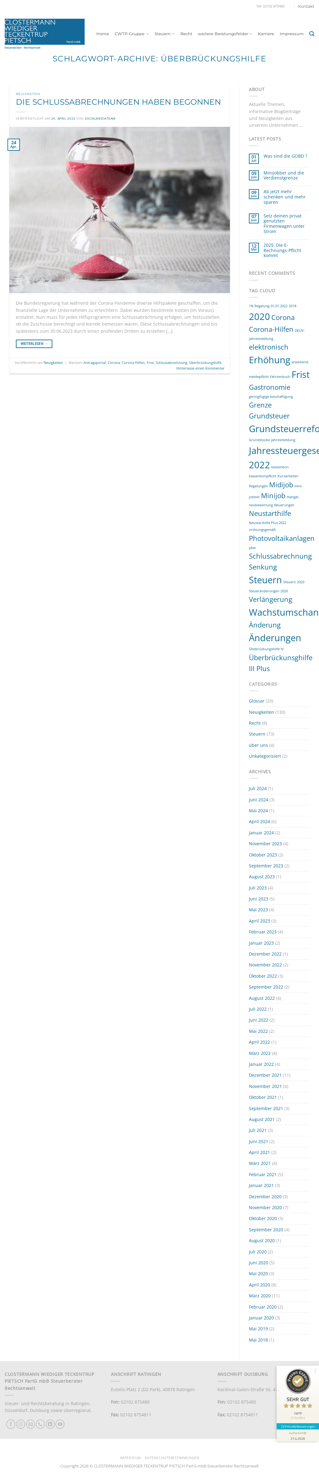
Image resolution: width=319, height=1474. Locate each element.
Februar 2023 (263, 932)
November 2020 (265, 1207)
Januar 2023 (261, 943)
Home (102, 33)
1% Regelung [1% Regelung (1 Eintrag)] (259, 306)
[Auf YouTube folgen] (59, 1424)
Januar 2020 (261, 1318)
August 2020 (262, 1240)
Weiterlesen (34, 343)
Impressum (292, 33)
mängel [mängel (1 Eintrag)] (292, 497)
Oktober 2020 (263, 1218)
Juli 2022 (258, 1009)
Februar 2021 (263, 1174)
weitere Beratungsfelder (225, 34)
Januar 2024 (261, 833)
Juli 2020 (258, 1252)
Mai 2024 (258, 810)
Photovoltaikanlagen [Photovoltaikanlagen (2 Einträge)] (282, 538)
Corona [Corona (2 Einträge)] (283, 317)
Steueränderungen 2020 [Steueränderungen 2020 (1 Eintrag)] (268, 591)
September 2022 (266, 987)
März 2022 (260, 1053)
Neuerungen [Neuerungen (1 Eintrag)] (284, 505)
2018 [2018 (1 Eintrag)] (292, 306)
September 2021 (266, 1108)
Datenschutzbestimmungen (172, 1458)
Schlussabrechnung (171, 362)
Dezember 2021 (265, 1075)
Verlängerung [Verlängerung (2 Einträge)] (270, 599)
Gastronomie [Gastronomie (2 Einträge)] (269, 387)
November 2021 (265, 1086)
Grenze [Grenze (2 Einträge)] (260, 404)
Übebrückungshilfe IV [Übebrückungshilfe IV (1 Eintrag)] (266, 649)
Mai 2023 (258, 910)
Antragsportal (94, 362)
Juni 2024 (258, 800)
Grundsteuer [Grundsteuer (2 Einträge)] (269, 415)
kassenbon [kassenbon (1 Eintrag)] (280, 467)
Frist (150, 362)
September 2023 (266, 866)
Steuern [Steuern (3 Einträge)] (265, 580)
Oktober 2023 (263, 855)
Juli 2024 (258, 788)
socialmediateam (100, 119)
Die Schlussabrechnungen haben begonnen (118, 102)
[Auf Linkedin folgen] (50, 1424)
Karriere (266, 33)
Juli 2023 (258, 888)
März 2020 (260, 1296)
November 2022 (265, 965)
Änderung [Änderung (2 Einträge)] (265, 624)
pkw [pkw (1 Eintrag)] (252, 548)
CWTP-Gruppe (132, 34)
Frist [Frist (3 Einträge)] (301, 374)
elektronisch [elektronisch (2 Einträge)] (268, 346)
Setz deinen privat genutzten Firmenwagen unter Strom (284, 223)
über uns (258, 745)
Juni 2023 (258, 899)
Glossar (256, 701)
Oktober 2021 (263, 1097)
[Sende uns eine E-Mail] (30, 1424)
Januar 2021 (261, 1185)
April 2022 (259, 1042)
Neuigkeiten (28, 94)
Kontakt (306, 6)
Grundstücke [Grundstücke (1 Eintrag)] (259, 440)
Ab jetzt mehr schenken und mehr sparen (285, 197)
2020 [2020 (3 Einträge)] (259, 316)
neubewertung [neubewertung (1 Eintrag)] (261, 505)
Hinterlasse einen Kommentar (200, 368)
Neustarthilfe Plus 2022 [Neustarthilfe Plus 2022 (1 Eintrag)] (267, 523)
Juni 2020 (258, 1263)
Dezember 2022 (265, 954)
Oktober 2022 (263, 976)
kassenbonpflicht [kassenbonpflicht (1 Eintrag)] (262, 476)
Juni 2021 (258, 1141)
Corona (114, 362)
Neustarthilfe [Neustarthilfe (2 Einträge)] (270, 513)
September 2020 (266, 1230)
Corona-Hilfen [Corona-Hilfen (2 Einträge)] (271, 329)
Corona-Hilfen (133, 362)
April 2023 (259, 921)
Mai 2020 (258, 1273)
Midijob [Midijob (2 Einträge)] (281, 484)
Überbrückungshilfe (205, 362)
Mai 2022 (258, 1031)
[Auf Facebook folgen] (10, 1424)
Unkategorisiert (265, 756)
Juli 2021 (258, 1130)
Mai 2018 (258, 1340)
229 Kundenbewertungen (298, 1426)
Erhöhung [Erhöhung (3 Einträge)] (269, 360)
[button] (311, 34)
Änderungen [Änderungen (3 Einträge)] (275, 638)
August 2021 (262, 1119)
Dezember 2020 (265, 1197)
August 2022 (262, 998)
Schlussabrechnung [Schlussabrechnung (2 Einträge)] (280, 556)
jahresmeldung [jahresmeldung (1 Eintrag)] (283, 440)
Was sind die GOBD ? (285, 156)
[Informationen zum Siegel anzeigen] (298, 1435)
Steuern (165, 34)
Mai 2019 (258, 1329)
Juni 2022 (258, 1020)
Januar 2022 (261, 1064)
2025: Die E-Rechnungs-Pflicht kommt (282, 250)
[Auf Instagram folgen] (20, 1424)
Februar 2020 (263, 1307)
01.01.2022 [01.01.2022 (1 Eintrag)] (279, 306)
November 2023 (265, 844)
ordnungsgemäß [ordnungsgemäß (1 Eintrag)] (262, 529)
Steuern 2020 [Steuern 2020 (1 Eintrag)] (293, 582)
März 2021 (260, 1163)
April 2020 (259, 1285)
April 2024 (259, 821)
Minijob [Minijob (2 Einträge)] (273, 495)
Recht (186, 33)
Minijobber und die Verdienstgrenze (284, 175)
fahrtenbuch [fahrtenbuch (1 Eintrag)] (280, 376)
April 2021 (259, 1152)
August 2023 (262, 877)
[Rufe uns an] (40, 1424)
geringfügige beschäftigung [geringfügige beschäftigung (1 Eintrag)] (271, 396)
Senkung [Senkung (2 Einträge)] (263, 566)
